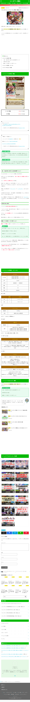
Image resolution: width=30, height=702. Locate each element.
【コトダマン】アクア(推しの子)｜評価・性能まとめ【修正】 (12, 652)
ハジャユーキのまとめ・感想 (7, 67)
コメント (3, 543)
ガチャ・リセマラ (19, 3)
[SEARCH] (29, 1)
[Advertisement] (15, 45)
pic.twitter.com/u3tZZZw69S (6, 125)
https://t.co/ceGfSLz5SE (12, 124)
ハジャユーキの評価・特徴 (7, 58)
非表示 (7, 56)
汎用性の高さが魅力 (6, 61)
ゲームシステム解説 (25, 3)
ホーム (4, 694)
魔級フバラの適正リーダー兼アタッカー (10, 63)
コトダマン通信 (15, 1)
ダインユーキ (12, 188)
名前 (2, 554)
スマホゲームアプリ (3, 3)
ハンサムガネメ (20, 188)
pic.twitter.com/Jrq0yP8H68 (11, 143)
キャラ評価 (9, 3)
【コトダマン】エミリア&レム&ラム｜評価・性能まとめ (11, 658)
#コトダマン (18, 124)
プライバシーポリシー (23, 696)
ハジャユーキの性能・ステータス (8, 65)
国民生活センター (4, 691)
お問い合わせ (17, 696)
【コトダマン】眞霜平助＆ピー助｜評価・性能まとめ (10, 647)
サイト (2, 563)
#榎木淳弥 (6, 124)
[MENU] (1, 1)
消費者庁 (3, 689)
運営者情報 (12, 696)
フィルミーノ (23, 647)
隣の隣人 (22, 650)
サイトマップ (15, 698)
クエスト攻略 (13, 3)
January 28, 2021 (22, 146)
